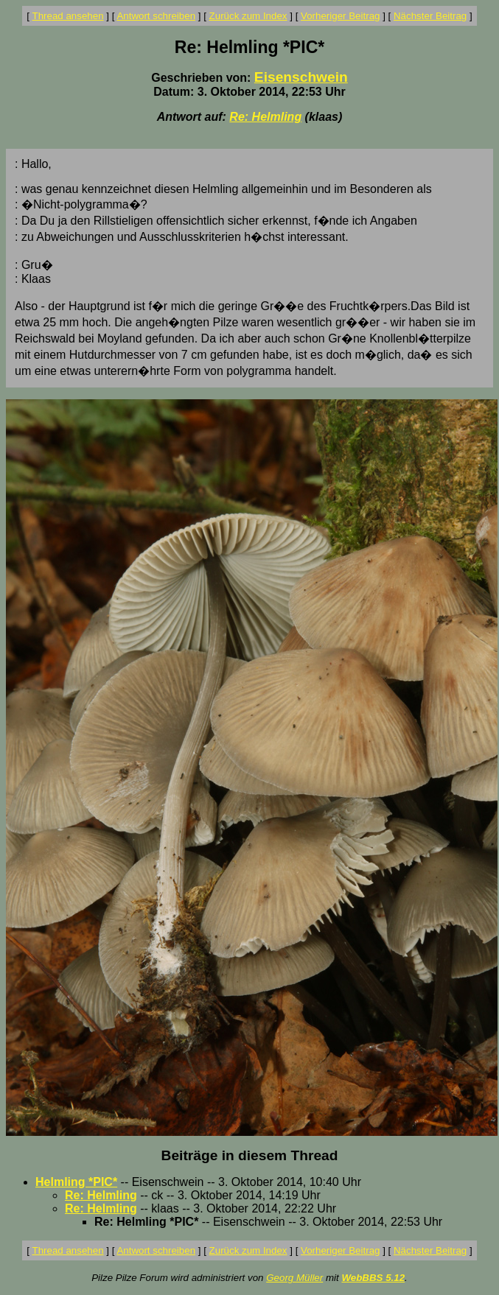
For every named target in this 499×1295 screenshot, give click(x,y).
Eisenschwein (301, 77)
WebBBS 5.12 (373, 1277)
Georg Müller (294, 1277)
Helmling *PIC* (76, 1182)
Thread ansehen (68, 15)
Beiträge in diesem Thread (249, 1155)
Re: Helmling (265, 116)
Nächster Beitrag (430, 15)
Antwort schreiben (155, 15)
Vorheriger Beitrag (340, 15)
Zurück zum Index (248, 15)
